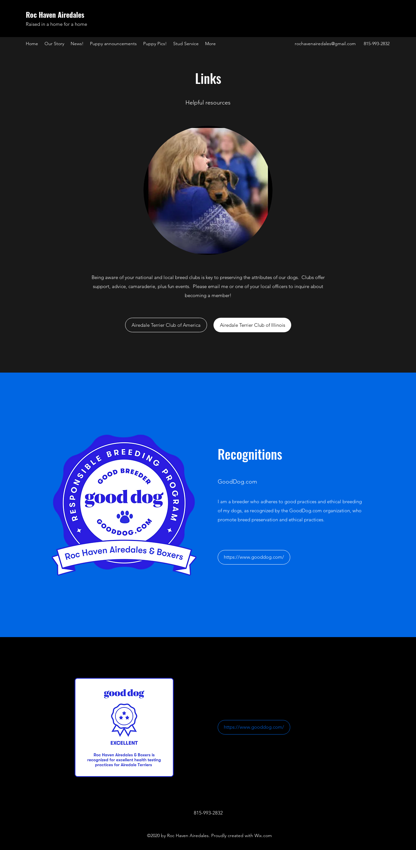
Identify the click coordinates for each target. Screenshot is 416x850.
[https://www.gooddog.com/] (254, 557)
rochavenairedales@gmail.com (325, 43)
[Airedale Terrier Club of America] (166, 325)
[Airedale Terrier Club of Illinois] (252, 325)
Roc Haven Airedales (55, 14)
